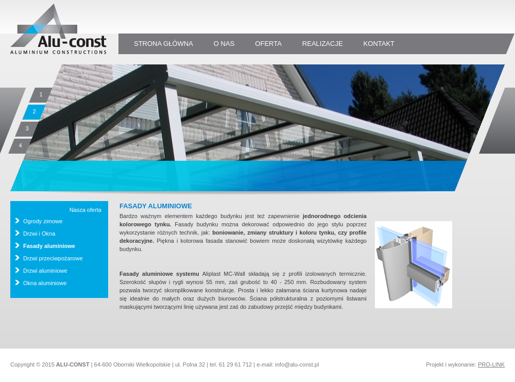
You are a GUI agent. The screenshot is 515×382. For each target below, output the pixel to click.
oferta (268, 43)
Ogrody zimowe (42, 221)
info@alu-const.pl (297, 364)
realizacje (322, 43)
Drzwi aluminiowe (45, 271)
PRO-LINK (491, 364)
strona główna (163, 43)
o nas (224, 43)
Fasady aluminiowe (49, 246)
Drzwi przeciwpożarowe (53, 258)
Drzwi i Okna (39, 233)
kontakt (379, 43)
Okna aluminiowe (44, 283)
